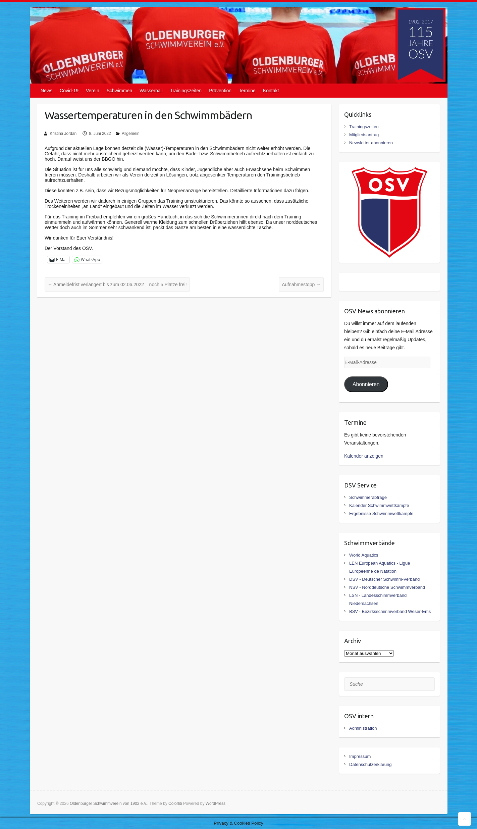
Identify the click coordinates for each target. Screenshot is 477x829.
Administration (363, 728)
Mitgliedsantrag (364, 134)
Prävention (220, 90)
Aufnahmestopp (301, 284)
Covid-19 (69, 90)
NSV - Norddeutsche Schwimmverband (387, 587)
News (46, 90)
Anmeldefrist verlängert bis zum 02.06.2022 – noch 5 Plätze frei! (117, 284)
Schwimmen (119, 90)
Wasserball (151, 90)
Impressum (360, 756)
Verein (92, 90)
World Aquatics (363, 555)
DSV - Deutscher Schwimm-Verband (384, 579)
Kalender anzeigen (363, 456)
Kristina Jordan (63, 133)
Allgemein (131, 133)
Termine (247, 90)
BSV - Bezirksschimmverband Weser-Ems (390, 611)
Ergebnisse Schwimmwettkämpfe (381, 513)
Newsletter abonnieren (371, 142)
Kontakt (271, 90)
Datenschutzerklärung (370, 764)
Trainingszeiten (186, 90)
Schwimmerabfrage (368, 497)
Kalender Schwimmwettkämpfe (379, 505)
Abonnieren (366, 384)
